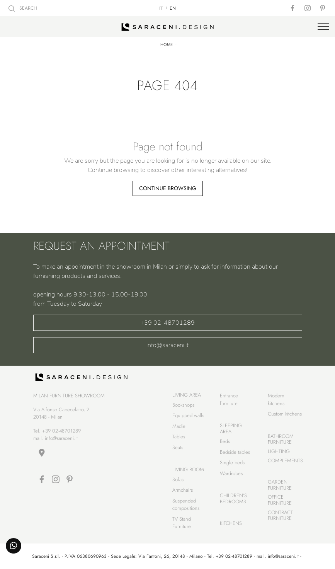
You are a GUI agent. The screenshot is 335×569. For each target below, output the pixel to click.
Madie (178, 426)
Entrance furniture (229, 399)
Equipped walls (188, 415)
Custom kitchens (285, 413)
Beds (225, 441)
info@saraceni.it (167, 345)
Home (166, 44)
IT (161, 8)
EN (173, 8)
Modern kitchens (276, 399)
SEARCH (23, 8)
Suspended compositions (185, 504)
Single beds (232, 462)
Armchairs (182, 490)
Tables (178, 436)
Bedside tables (235, 452)
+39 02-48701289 (167, 323)
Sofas (178, 479)
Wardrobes (231, 473)
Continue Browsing (167, 188)
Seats (177, 447)
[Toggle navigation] (323, 27)
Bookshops (183, 405)
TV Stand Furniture (181, 522)
